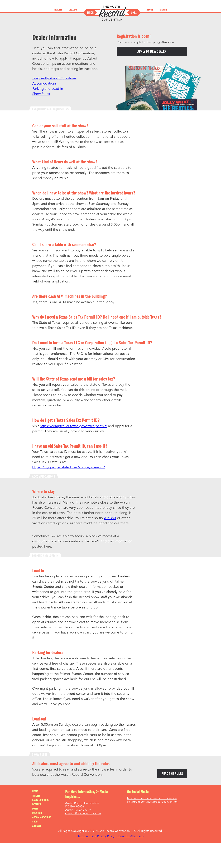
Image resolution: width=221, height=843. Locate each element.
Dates (35, 808)
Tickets (58, 9)
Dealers (73, 9)
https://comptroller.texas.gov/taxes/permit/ (73, 426)
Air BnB (110, 518)
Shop (34, 821)
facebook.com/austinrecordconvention (152, 798)
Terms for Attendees (130, 836)
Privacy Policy (106, 836)
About (150, 9)
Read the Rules (172, 774)
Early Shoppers (40, 800)
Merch (163, 9)
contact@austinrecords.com (83, 813)
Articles (36, 826)
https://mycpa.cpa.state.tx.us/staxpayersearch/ (68, 467)
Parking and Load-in (47, 89)
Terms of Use (86, 836)
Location (37, 813)
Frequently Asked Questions (54, 78)
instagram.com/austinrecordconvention (152, 801)
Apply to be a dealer (151, 52)
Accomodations (44, 83)
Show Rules (41, 94)
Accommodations (41, 817)
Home (35, 791)
